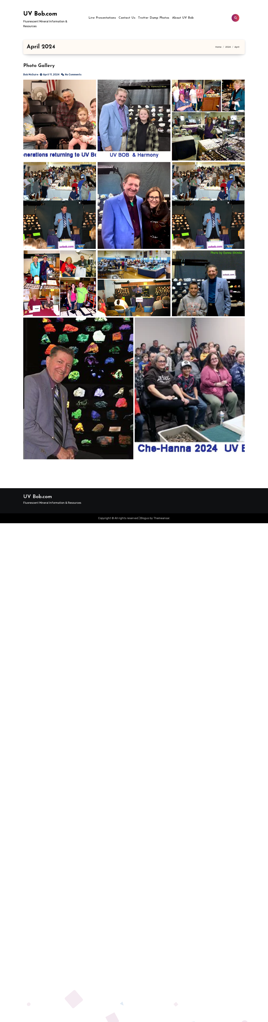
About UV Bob (183, 17)
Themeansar (161, 518)
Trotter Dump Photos (153, 17)
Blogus (144, 518)
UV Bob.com (40, 14)
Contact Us (127, 17)
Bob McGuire (30, 74)
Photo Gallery (39, 65)
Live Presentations (102, 17)
